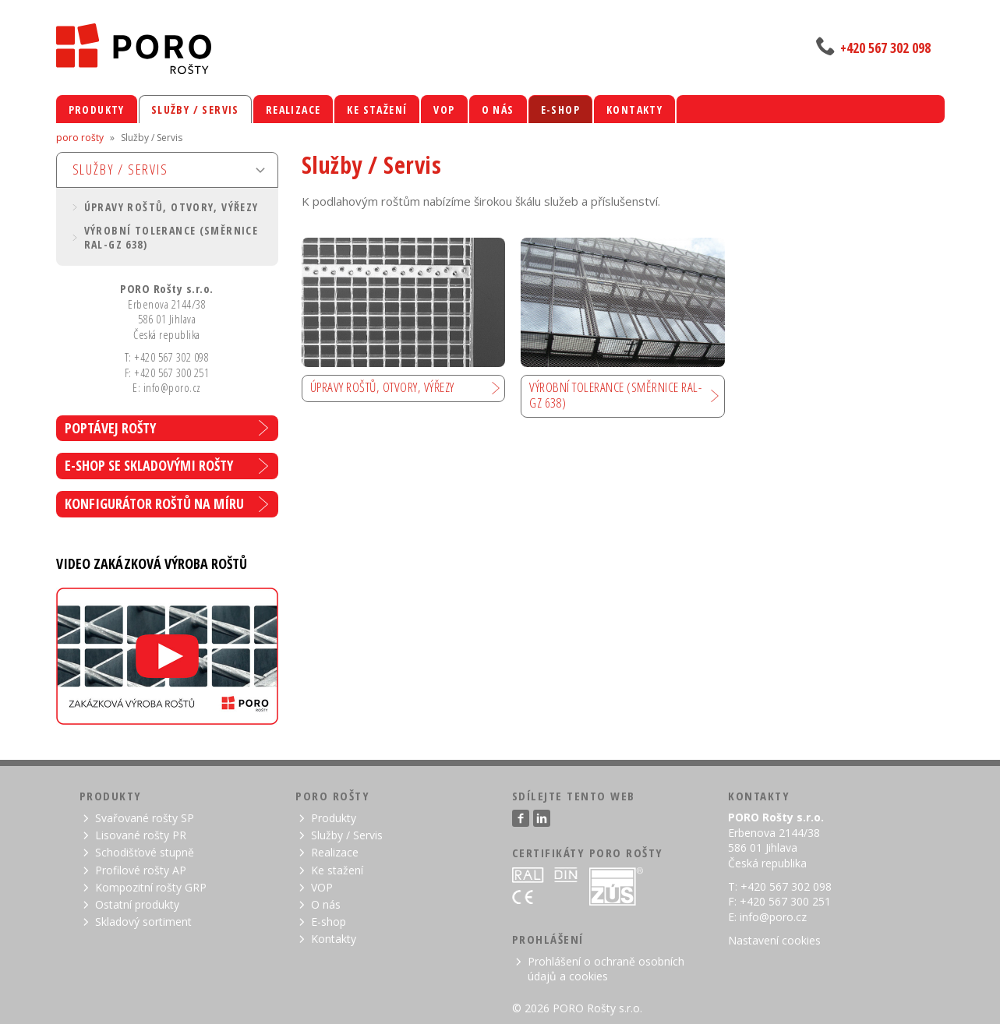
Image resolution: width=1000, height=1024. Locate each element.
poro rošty (80, 137)
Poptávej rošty (110, 427)
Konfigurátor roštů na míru (154, 503)
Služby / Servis (120, 169)
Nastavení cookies (774, 940)
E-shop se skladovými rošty (149, 465)
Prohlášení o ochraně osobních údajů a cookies (606, 969)
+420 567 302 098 (885, 47)
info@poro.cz (773, 916)
